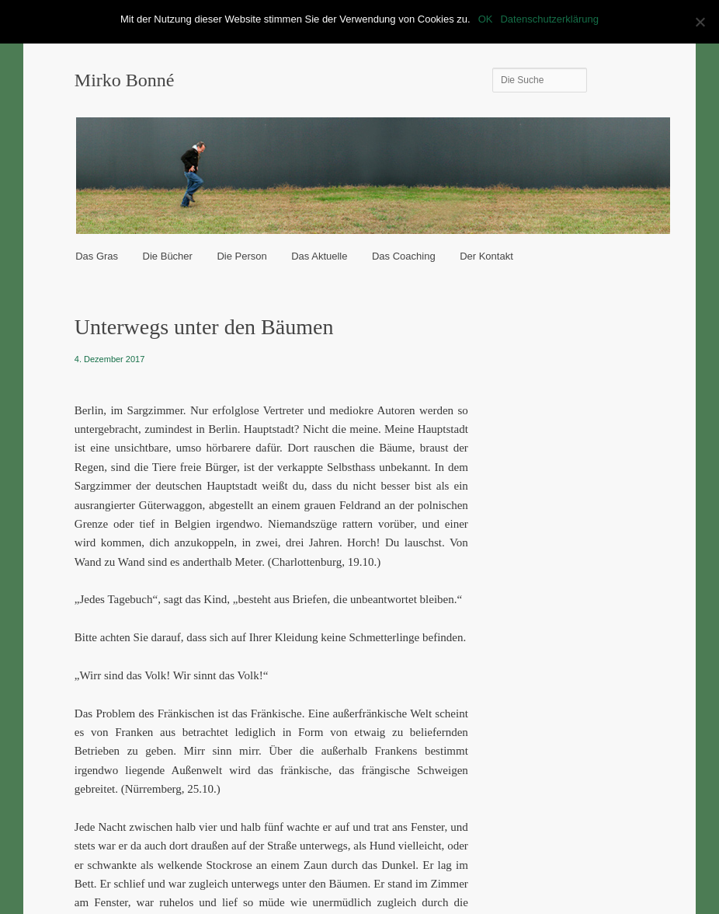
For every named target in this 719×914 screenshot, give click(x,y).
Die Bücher (168, 256)
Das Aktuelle (319, 256)
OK (485, 19)
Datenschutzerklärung (549, 19)
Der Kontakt (486, 256)
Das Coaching (404, 256)
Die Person (241, 256)
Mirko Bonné (125, 80)
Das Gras (96, 256)
